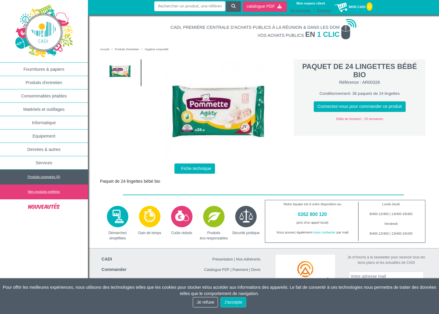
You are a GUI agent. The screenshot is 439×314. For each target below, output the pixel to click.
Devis (255, 270)
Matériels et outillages (43, 109)
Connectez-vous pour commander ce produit (360, 106)
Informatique (44, 122)
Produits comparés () (44, 177)
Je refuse (205, 302)
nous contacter (324, 232)
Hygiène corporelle (156, 49)
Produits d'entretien (44, 82)
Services (44, 162)
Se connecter (300, 10)
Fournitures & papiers (43, 69)
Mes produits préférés (44, 191)
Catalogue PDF (216, 270)
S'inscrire (324, 10)
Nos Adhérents (248, 259)
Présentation (222, 259)
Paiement (240, 270)
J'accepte (233, 302)
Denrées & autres (44, 149)
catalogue (264, 6)
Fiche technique (196, 168)
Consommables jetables (44, 96)
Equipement (43, 136)
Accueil (104, 49)
